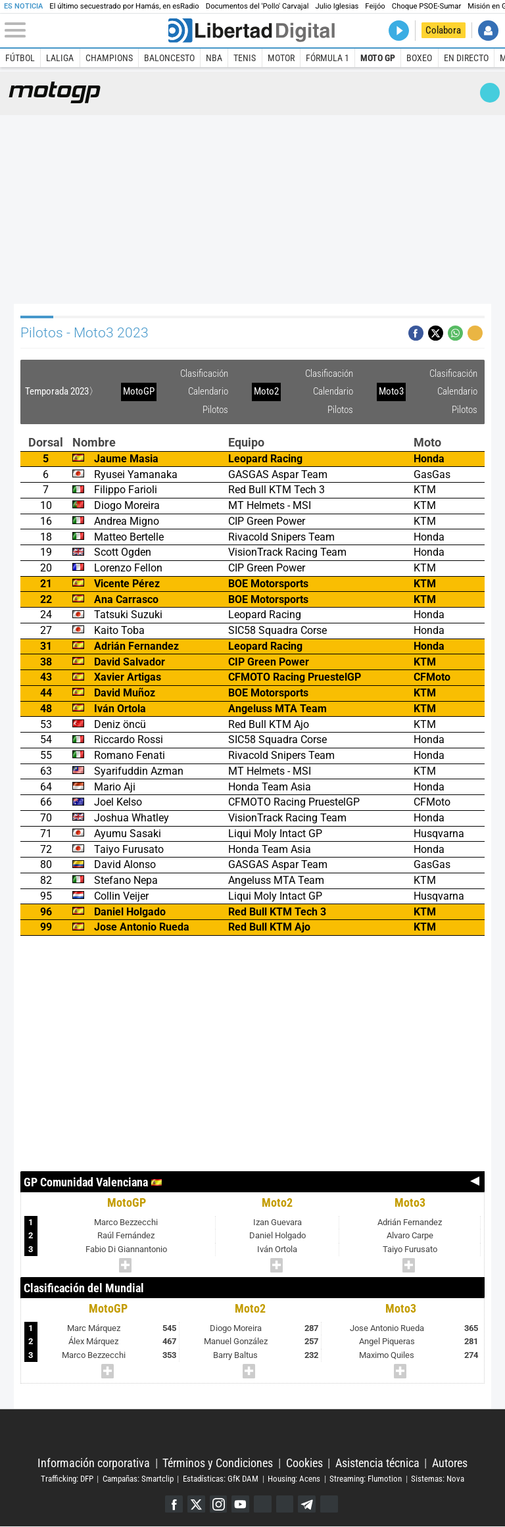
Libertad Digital (252, 1433)
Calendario (208, 391)
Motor (281, 58)
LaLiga (60, 58)
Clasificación (204, 373)
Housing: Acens (294, 1479)
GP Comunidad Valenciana (86, 1182)
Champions (109, 58)
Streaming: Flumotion (365, 1479)
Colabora (443, 30)
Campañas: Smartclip (138, 1479)
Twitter (195, 1504)
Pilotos (215, 410)
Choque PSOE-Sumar (426, 6)
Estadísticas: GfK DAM (220, 1479)
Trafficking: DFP (67, 1479)
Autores (450, 1463)
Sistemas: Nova (437, 1479)
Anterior (475, 1182)
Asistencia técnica (377, 1463)
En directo (466, 58)
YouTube (240, 1504)
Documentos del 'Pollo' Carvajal (257, 6)
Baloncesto (169, 58)
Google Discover (263, 1504)
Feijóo (375, 6)
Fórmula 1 (327, 58)
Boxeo (419, 58)
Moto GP (377, 58)
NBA (214, 58)
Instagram (218, 1504)
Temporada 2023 (57, 391)
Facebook (173, 1504)
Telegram (307, 1504)
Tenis (244, 58)
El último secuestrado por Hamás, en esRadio (124, 6)
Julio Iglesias (336, 6)
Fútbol (20, 58)
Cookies (304, 1463)
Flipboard (285, 1504)
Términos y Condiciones (217, 1463)
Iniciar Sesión (488, 30)
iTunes (330, 1504)
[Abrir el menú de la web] (85, 30)
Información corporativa (93, 1463)
